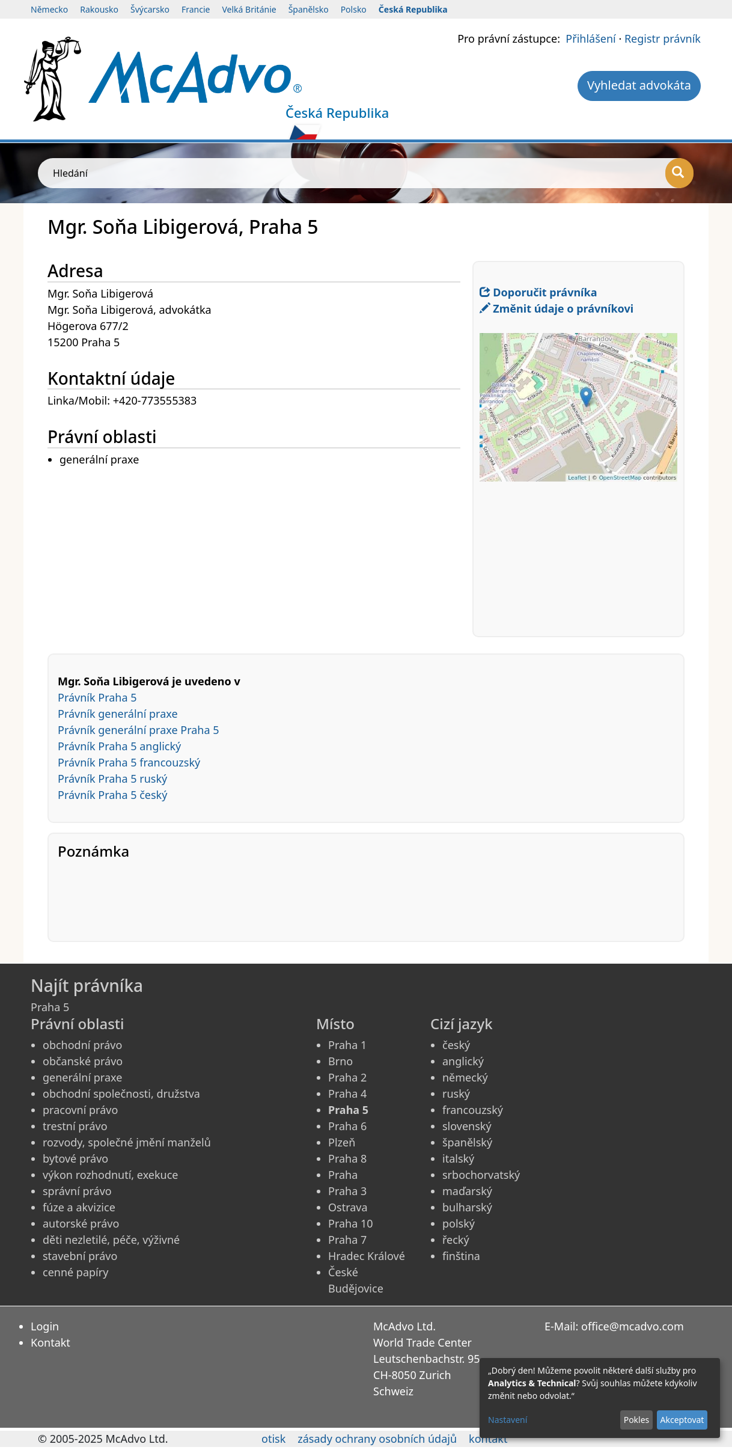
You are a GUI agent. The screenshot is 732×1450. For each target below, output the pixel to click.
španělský (467, 1142)
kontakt (488, 1438)
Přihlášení (590, 38)
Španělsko (308, 9)
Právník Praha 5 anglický (119, 746)
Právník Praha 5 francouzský (129, 762)
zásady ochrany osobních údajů (377, 1438)
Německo (49, 9)
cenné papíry (75, 1272)
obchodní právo (82, 1045)
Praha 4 (347, 1093)
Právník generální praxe (118, 713)
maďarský (467, 1191)
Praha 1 (347, 1045)
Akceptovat (682, 1419)
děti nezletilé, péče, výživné (111, 1239)
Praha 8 (347, 1158)
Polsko (354, 9)
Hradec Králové (366, 1256)
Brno (340, 1061)
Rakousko (99, 9)
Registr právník (662, 38)
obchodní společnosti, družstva (121, 1093)
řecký (455, 1239)
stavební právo (80, 1256)
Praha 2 (347, 1077)
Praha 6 (347, 1126)
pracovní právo (80, 1110)
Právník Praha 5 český (112, 795)
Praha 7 (347, 1239)
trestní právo (75, 1126)
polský (458, 1223)
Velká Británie (249, 9)
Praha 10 (350, 1223)
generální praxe (82, 1077)
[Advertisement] (259, 552)
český (456, 1045)
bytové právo (75, 1158)
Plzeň (341, 1142)
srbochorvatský (481, 1174)
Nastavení (507, 1419)
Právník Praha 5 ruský (112, 778)
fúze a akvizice (79, 1207)
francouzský (472, 1110)
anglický (463, 1061)
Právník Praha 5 (97, 697)
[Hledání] (679, 173)
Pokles (637, 1419)
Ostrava (348, 1207)
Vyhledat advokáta (639, 85)
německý (465, 1077)
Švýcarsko (149, 9)
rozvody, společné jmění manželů (127, 1142)
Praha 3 (347, 1191)
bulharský (467, 1207)
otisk (273, 1438)
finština (461, 1256)
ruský (456, 1093)
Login (45, 1326)
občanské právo (83, 1061)
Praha (343, 1174)
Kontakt (50, 1342)
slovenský (467, 1126)
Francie (195, 9)
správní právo (77, 1191)
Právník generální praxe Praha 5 (138, 730)
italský (458, 1158)
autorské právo (81, 1223)
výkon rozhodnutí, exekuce (110, 1174)
